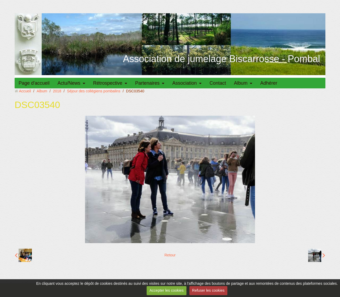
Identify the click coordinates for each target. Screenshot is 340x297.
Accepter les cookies (167, 290)
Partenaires (147, 83)
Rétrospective (107, 83)
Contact (218, 83)
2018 (57, 91)
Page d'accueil (34, 83)
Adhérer (268, 83)
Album (241, 83)
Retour (170, 255)
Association (184, 83)
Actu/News (69, 83)
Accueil (25, 91)
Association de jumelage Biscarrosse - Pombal (221, 58)
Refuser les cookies (208, 290)
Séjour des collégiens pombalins (93, 91)
